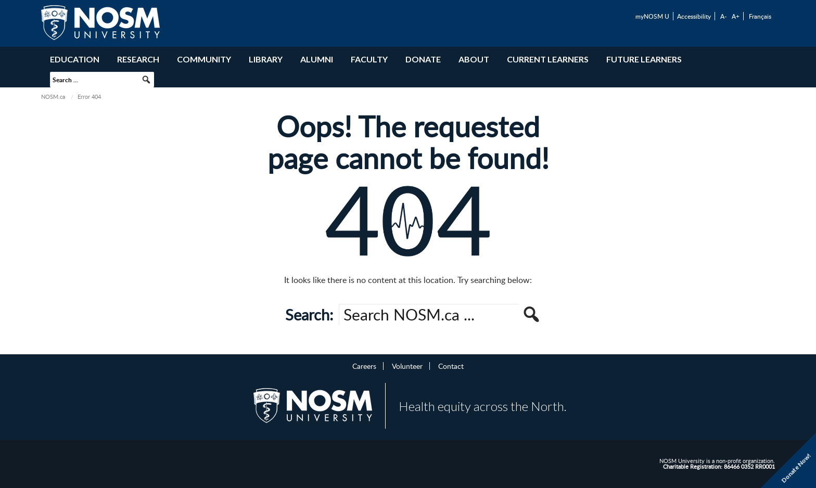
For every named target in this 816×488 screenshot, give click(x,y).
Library (266, 59)
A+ (736, 16)
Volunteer (407, 366)
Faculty (369, 59)
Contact (451, 366)
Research (138, 59)
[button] (146, 79)
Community (204, 59)
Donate (423, 59)
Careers (364, 366)
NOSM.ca (53, 96)
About (473, 59)
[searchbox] (102, 79)
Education (74, 59)
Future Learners (644, 59)
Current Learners (548, 59)
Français (760, 16)
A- (723, 16)
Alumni (316, 59)
